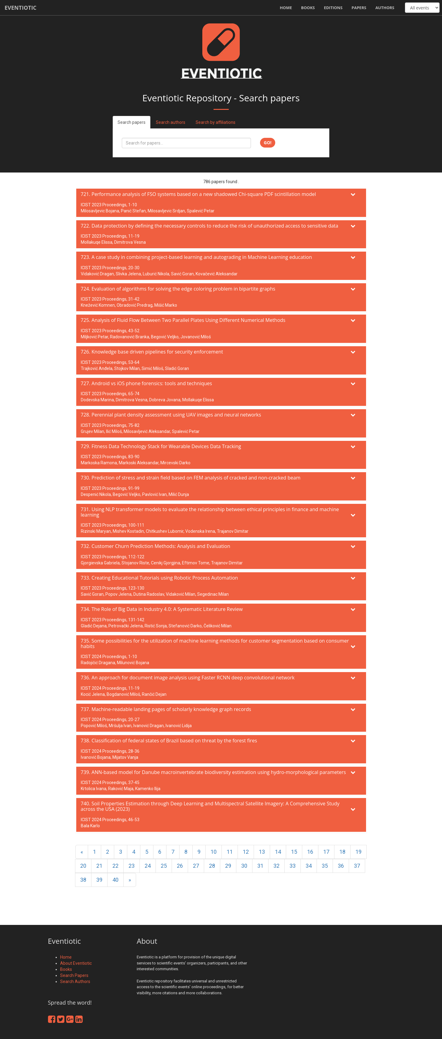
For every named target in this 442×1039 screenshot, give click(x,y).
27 (196, 866)
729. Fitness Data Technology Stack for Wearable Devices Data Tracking (161, 446)
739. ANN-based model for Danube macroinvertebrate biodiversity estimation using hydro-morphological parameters (213, 772)
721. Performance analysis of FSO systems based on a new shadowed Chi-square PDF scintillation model (198, 194)
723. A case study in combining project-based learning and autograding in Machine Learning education (196, 257)
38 (83, 880)
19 (358, 852)
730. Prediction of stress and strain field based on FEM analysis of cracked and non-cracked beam (191, 477)
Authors (384, 7)
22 (115, 866)
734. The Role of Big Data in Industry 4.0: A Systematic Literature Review (162, 609)
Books (308, 7)
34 (309, 866)
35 (325, 866)
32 (276, 866)
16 (310, 852)
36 (341, 866)
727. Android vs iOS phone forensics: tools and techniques (146, 383)
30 (244, 866)
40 (115, 880)
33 (293, 866)
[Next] (129, 880)
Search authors (170, 122)
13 (262, 852)
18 (342, 852)
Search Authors (75, 981)
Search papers (132, 122)
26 (180, 866)
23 (131, 866)
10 (214, 852)
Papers (358, 7)
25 (164, 866)
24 (148, 866)
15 (294, 852)
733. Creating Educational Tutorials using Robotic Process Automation (159, 577)
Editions (333, 7)
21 (99, 866)
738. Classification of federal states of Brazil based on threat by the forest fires (169, 740)
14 (278, 852)
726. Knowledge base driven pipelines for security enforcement (152, 351)
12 (246, 852)
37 (357, 866)
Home (286, 7)
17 (326, 852)
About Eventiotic (76, 963)
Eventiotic (20, 7)
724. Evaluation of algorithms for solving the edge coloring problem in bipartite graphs (178, 288)
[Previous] (81, 852)
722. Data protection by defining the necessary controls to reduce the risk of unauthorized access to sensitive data (209, 225)
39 (99, 880)
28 (212, 866)
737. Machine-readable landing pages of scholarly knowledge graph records (166, 709)
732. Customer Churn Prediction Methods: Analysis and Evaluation (155, 546)
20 (83, 866)
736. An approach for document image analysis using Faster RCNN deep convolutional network (188, 677)
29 (228, 866)
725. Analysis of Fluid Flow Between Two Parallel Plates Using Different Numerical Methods (183, 320)
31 (260, 866)
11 (230, 852)
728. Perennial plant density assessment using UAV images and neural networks (171, 414)
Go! (267, 142)
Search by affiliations (215, 122)
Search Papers (74, 975)
